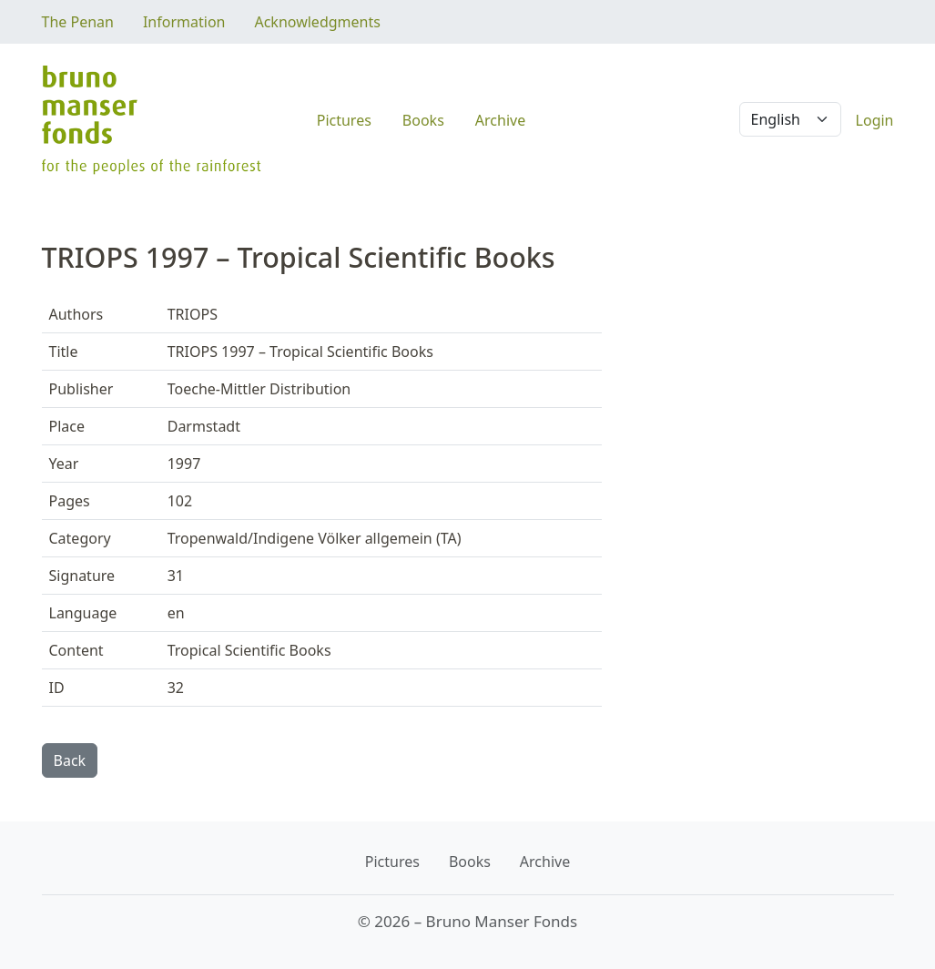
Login (875, 120)
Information (184, 22)
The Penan (78, 22)
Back (70, 760)
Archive (500, 120)
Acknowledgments (317, 22)
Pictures (344, 120)
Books (423, 120)
